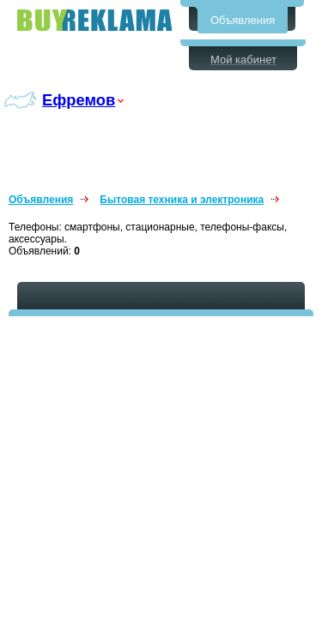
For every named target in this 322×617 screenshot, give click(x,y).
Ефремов (78, 100)
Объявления (242, 20)
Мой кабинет (243, 59)
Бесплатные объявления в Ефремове (94, 20)
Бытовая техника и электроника (182, 200)
